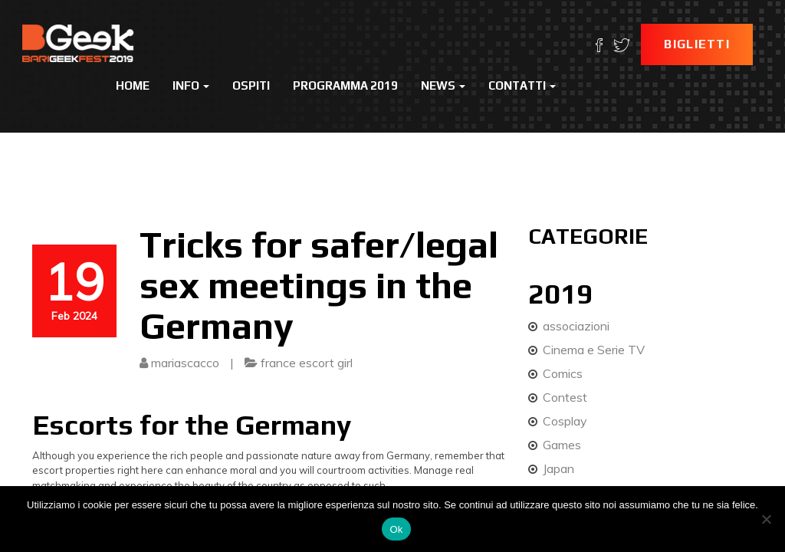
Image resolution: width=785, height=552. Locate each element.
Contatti (522, 85)
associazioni (576, 326)
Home (132, 85)
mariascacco (185, 362)
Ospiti (251, 85)
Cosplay (565, 421)
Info (190, 85)
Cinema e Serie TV (594, 349)
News (443, 85)
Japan (558, 468)
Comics (563, 373)
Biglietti (697, 44)
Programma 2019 (345, 85)
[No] (766, 519)
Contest (565, 397)
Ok (395, 529)
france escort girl (307, 362)
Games (562, 444)
